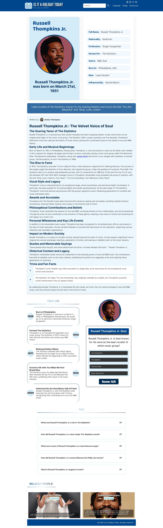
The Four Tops (96, 366)
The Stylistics (95, 360)
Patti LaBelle (54, 495)
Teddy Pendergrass (109, 495)
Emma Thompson (52, 120)
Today (125, 6)
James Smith (82, 156)
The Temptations (96, 353)
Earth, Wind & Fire (97, 373)
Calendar (117, 6)
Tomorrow (133, 6)
